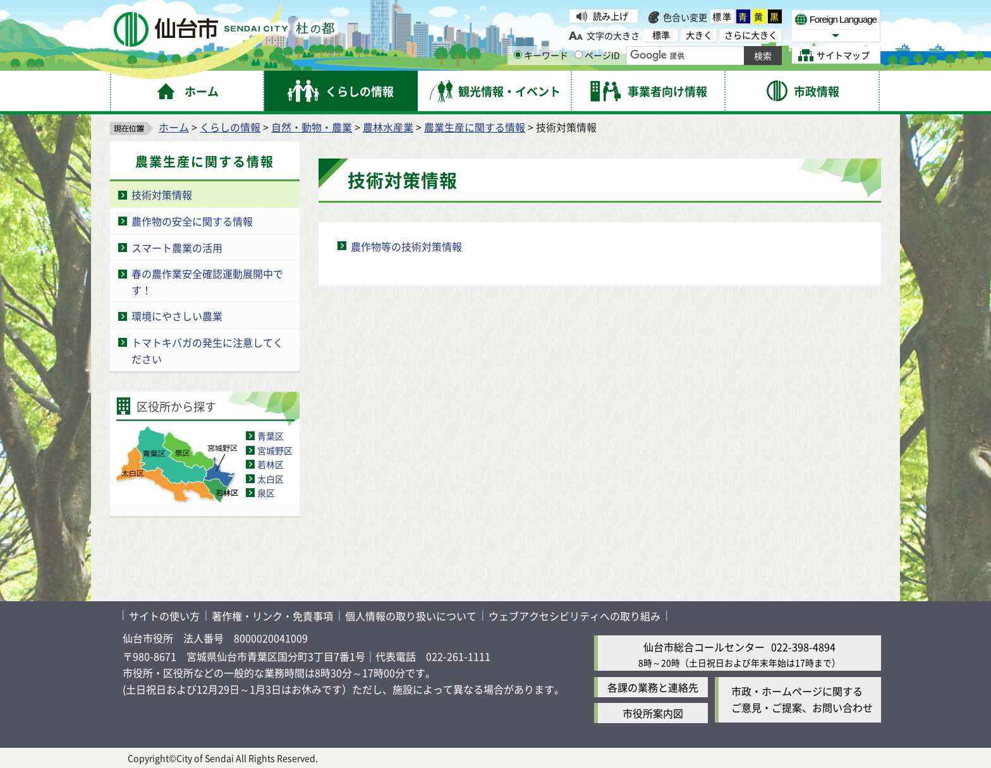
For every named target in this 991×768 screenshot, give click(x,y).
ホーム (174, 127)
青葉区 (270, 435)
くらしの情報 (230, 127)
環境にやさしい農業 (176, 315)
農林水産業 (388, 127)
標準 (722, 16)
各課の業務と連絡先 (652, 687)
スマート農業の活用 (176, 247)
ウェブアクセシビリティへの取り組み (574, 615)
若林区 (270, 464)
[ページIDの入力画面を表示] (579, 55)
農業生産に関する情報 (474, 127)
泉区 (266, 492)
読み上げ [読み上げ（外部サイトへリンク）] (610, 15)
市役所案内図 (653, 713)
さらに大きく (750, 35)
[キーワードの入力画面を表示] (518, 55)
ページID (597, 55)
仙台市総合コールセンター (704, 646)
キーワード (541, 55)
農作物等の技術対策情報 (406, 246)
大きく (699, 35)
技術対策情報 (161, 194)
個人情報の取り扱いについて (411, 615)
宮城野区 (275, 450)
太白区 (270, 478)
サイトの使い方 (164, 615)
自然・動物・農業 (311, 127)
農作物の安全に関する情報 (192, 221)
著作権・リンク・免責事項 (272, 615)
